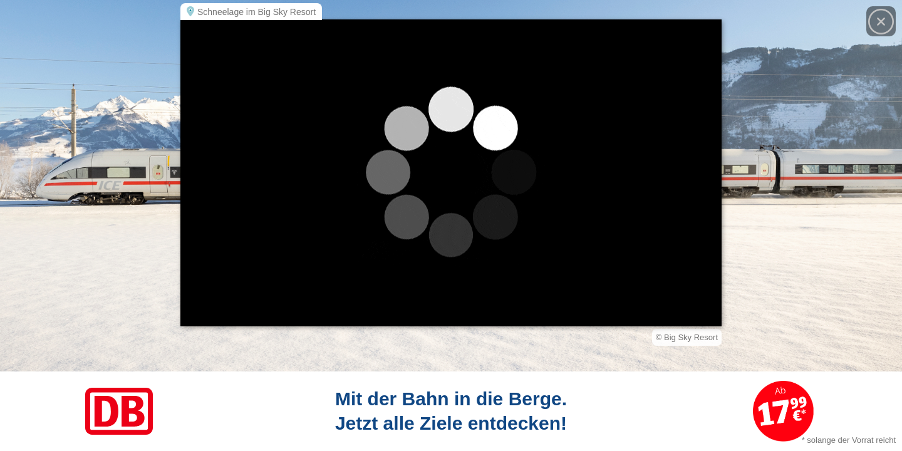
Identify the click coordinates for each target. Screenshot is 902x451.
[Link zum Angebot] (451, 411)
